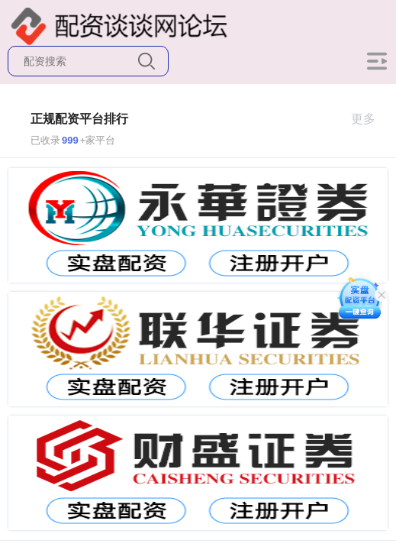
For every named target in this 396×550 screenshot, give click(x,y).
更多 (369, 118)
